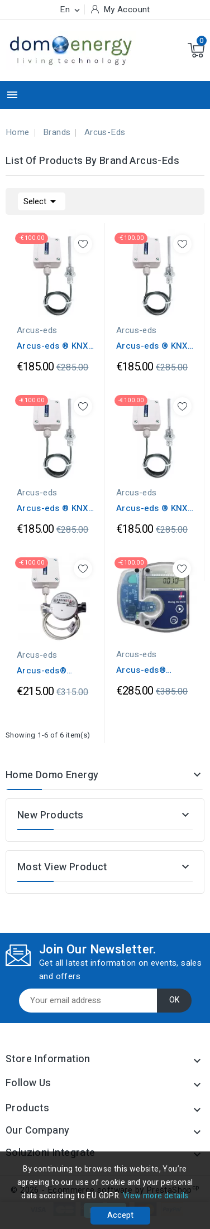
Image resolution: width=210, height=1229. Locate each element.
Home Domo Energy (52, 775)
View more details (156, 1196)
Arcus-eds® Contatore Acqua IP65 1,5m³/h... (51, 670)
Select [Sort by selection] (41, 200)
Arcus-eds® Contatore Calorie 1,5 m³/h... (152, 670)
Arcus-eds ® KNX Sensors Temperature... (52, 346)
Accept (120, 1215)
